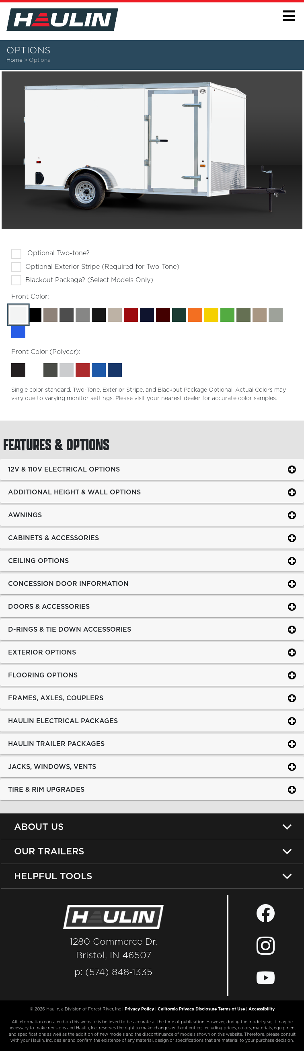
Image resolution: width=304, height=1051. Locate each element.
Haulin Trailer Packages (56, 743)
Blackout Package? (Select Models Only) (89, 280)
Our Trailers (49, 851)
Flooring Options (43, 675)
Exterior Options (42, 652)
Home (14, 60)
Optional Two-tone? (57, 253)
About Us (39, 826)
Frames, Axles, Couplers (55, 697)
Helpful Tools (53, 876)
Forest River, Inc (104, 1009)
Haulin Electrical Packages (63, 720)
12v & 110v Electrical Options (64, 469)
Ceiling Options (38, 560)
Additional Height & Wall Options (74, 492)
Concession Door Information (68, 583)
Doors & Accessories (49, 606)
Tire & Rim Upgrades (46, 789)
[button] (288, 16)
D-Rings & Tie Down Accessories (69, 629)
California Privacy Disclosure (187, 1009)
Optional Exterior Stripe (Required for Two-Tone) (102, 267)
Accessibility (262, 1009)
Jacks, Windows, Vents (52, 766)
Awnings (25, 514)
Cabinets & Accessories (53, 537)
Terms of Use (231, 1009)
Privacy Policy (139, 1009)
